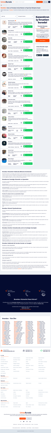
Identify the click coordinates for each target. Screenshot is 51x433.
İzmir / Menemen (9, 138)
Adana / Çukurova (9, 113)
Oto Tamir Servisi (3, 397)
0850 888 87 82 (46, 351)
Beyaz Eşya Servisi (3, 378)
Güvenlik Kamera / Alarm (17, 383)
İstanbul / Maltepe (10, 60)
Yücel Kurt (10, 45)
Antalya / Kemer (10, 123)
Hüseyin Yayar (11, 63)
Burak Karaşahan (11, 20)
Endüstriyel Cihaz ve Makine (42, 402)
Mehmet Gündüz (11, 134)
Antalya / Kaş (10, 79)
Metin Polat (10, 109)
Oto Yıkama (15, 397)
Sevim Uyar (10, 54)
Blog (23, 424)
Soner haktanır (11, 30)
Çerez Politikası (29, 427)
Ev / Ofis (2, 355)
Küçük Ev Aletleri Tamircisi (42, 378)
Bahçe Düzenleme (41, 357)
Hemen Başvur (42, 40)
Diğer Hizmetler (4, 400)
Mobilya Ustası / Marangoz (5, 369)
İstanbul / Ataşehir (11, 87)
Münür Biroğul (11, 158)
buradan (19, 268)
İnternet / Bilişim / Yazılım (30, 404)
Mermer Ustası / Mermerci (17, 367)
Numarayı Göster (29, 26)
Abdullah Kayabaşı (11, 82)
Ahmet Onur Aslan (11, 99)
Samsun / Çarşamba (11, 106)
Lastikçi (14, 392)
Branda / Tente (16, 60)
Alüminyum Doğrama (15, 96)
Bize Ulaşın (36, 424)
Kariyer (32, 424)
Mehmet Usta (10, 90)
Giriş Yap (45, 1)
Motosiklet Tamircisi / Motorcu (43, 392)
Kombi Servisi (28, 378)
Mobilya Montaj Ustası (42, 367)
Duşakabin (27, 363)
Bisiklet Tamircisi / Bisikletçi (17, 390)
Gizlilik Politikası (23, 427)
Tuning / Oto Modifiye (29, 397)
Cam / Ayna (17, 130)
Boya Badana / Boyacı (16, 69)
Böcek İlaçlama (3, 359)
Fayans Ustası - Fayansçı (30, 365)
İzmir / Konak (9, 155)
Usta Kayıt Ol (39, 1)
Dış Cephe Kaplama (4, 363)
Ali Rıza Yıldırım (11, 116)
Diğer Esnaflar (15, 402)
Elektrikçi (2, 365)
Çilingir (27, 361)
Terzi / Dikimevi (28, 406)
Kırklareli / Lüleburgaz (9, 164)
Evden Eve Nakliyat (16, 365)
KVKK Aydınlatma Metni (16, 427)
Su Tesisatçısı (3, 371)
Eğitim (27, 402)
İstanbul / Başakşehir (9, 69)
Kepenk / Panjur (41, 365)
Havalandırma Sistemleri (17, 404)
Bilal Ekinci (10, 141)
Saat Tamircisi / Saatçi (16, 406)
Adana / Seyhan (9, 96)
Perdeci (14, 369)
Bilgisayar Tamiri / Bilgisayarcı (16, 164)
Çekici (27, 390)
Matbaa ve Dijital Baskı (42, 404)
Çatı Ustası (14, 79)
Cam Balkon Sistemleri (15, 42)
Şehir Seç (9, 16)
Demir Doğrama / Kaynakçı (15, 27)
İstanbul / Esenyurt (9, 42)
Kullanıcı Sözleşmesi (35, 427)
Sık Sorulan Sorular (28, 424)
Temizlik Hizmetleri (16, 371)
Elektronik (3, 380)
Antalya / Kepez (9, 27)
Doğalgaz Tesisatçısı (16, 363)
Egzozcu (2, 392)
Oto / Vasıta (3, 387)
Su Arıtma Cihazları (41, 369)
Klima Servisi (15, 378)
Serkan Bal (10, 38)
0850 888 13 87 (29, 351)
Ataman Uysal (10, 150)
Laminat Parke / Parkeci (4, 367)
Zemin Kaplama (3, 373)
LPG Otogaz (28, 392)
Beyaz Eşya (3, 375)
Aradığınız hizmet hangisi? (19, 1)
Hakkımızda (15, 424)
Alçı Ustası (2, 357)
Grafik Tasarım (3, 404)
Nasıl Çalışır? (20, 424)
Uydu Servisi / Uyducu (4, 385)
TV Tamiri (39, 383)
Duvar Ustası (40, 363)
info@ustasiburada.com (9, 351)
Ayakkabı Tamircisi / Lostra (5, 402)
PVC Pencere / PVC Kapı (29, 369)
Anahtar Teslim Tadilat (29, 357)
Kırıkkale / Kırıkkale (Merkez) (11, 130)
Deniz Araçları (40, 390)
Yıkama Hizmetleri (41, 371)
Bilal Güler (10, 126)
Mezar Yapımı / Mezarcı (4, 406)
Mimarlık (27, 367)
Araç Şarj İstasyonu (4, 390)
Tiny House (27, 371)
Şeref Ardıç (10, 72)
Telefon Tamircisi (28, 383)
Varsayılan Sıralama (25, 16)
